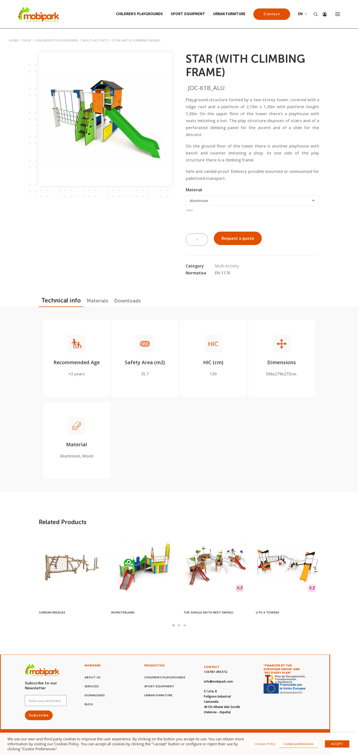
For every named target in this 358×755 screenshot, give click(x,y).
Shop (26, 40)
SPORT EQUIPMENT (188, 14)
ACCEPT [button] (337, 744)
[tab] (97, 300)
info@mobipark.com (218, 681)
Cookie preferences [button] (298, 744)
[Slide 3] (184, 625)
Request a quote (238, 238)
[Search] (313, 14)
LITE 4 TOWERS (267, 612)
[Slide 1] (173, 625)
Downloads (95, 695)
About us (92, 677)
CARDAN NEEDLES (52, 612)
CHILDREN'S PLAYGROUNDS (56, 40)
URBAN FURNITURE (229, 14)
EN (302, 14)
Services (92, 686)
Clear (189, 210)
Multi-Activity (95, 40)
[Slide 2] (179, 625)
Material (194, 190)
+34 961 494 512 (215, 672)
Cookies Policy (264, 744)
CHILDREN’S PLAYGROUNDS (139, 14)
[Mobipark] (38, 14)
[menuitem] (141, 14)
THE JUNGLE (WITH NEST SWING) (208, 612)
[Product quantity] (197, 239)
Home (14, 40)
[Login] (322, 14)
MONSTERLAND (122, 612)
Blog (89, 704)
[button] (337, 14)
